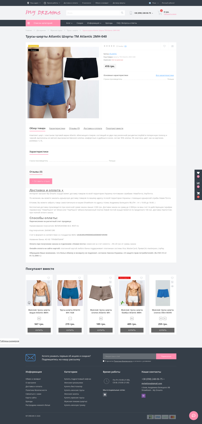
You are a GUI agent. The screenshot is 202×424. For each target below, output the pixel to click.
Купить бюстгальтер (73, 386)
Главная (29, 30)
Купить (39, 330)
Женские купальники (73, 382)
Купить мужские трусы (74, 397)
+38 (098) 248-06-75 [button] (153, 379)
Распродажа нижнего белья (38, 405)
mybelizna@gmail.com (152, 383)
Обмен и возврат (101, 3)
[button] (198, 195)
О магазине (86, 3)
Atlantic (113, 54)
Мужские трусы (56, 30)
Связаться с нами (33, 394)
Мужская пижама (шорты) (75, 401)
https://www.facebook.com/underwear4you (105, 394)
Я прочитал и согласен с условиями (128, 361)
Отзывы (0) (74, 128)
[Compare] (172, 46)
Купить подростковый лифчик (77, 379)
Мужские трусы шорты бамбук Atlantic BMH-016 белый (132, 313)
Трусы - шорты (72, 30)
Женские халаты (71, 394)
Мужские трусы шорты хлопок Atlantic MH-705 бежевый (101, 313)
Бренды (109, 23)
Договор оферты (119, 3)
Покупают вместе (114, 128)
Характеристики (57, 128)
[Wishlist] (164, 46)
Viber (143, 396)
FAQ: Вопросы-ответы (127, 23)
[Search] (122, 12)
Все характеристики (165, 75)
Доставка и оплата (71, 3)
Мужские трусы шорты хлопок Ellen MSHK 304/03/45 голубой (163, 313)
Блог (69, 23)
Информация (94, 23)
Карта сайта (31, 397)
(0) (125, 46)
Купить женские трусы (74, 390)
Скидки (80, 23)
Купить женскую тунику (74, 405)
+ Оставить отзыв (41, 181)
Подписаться (166, 356)
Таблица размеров (9, 341)
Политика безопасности (123, 361)
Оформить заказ (170, 14)
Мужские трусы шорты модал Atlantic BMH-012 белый (39, 313)
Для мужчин (41, 30)
